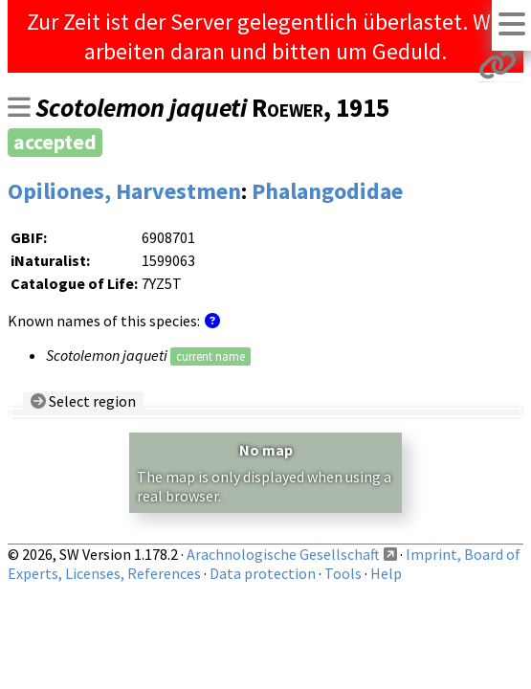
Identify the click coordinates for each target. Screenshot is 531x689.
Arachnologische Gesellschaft (283, 554)
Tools (343, 573)
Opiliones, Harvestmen (124, 191)
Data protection (263, 573)
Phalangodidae (327, 191)
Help (386, 573)
